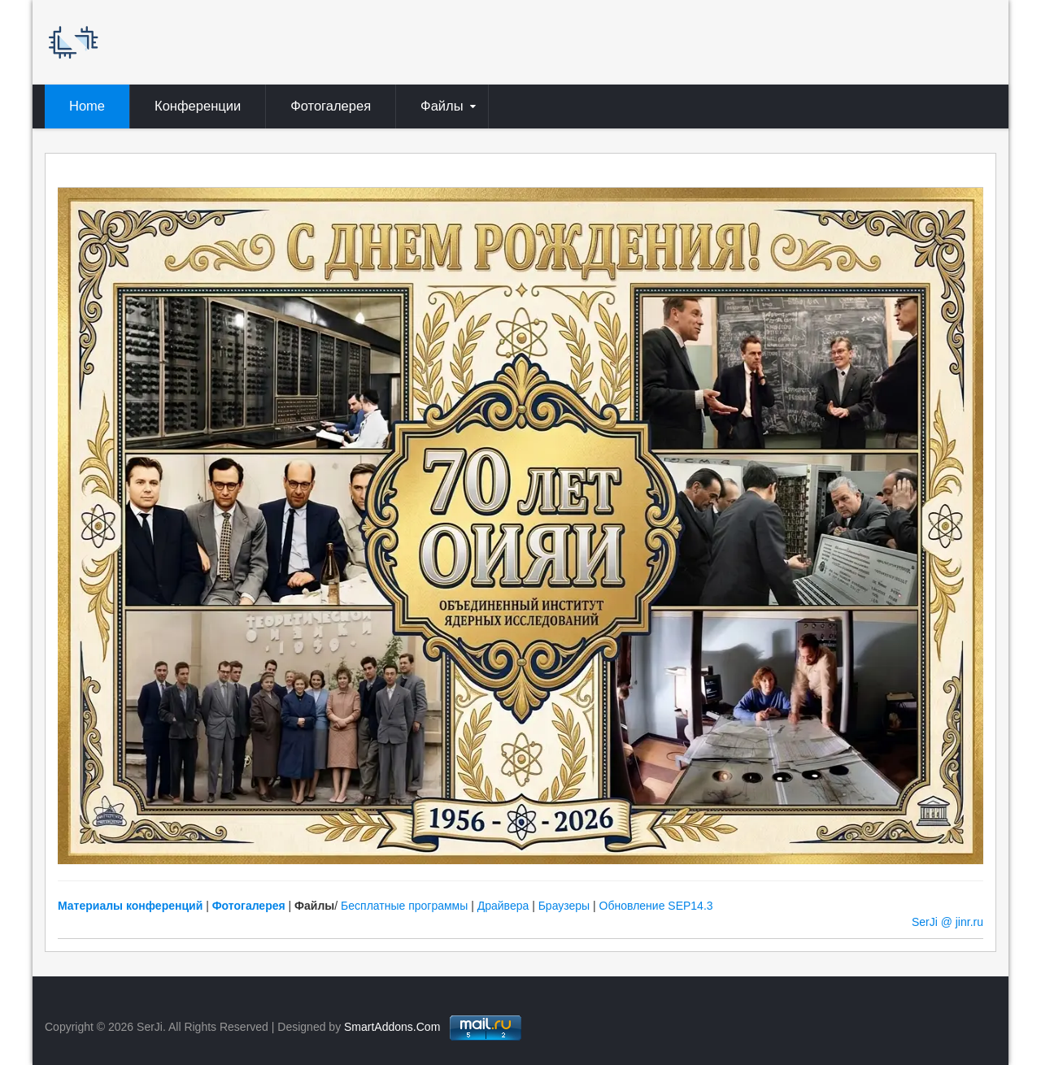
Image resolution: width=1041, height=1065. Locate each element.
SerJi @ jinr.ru (947, 921)
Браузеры (564, 905)
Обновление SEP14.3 (656, 905)
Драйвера (503, 905)
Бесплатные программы (404, 905)
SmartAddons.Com (392, 1026)
